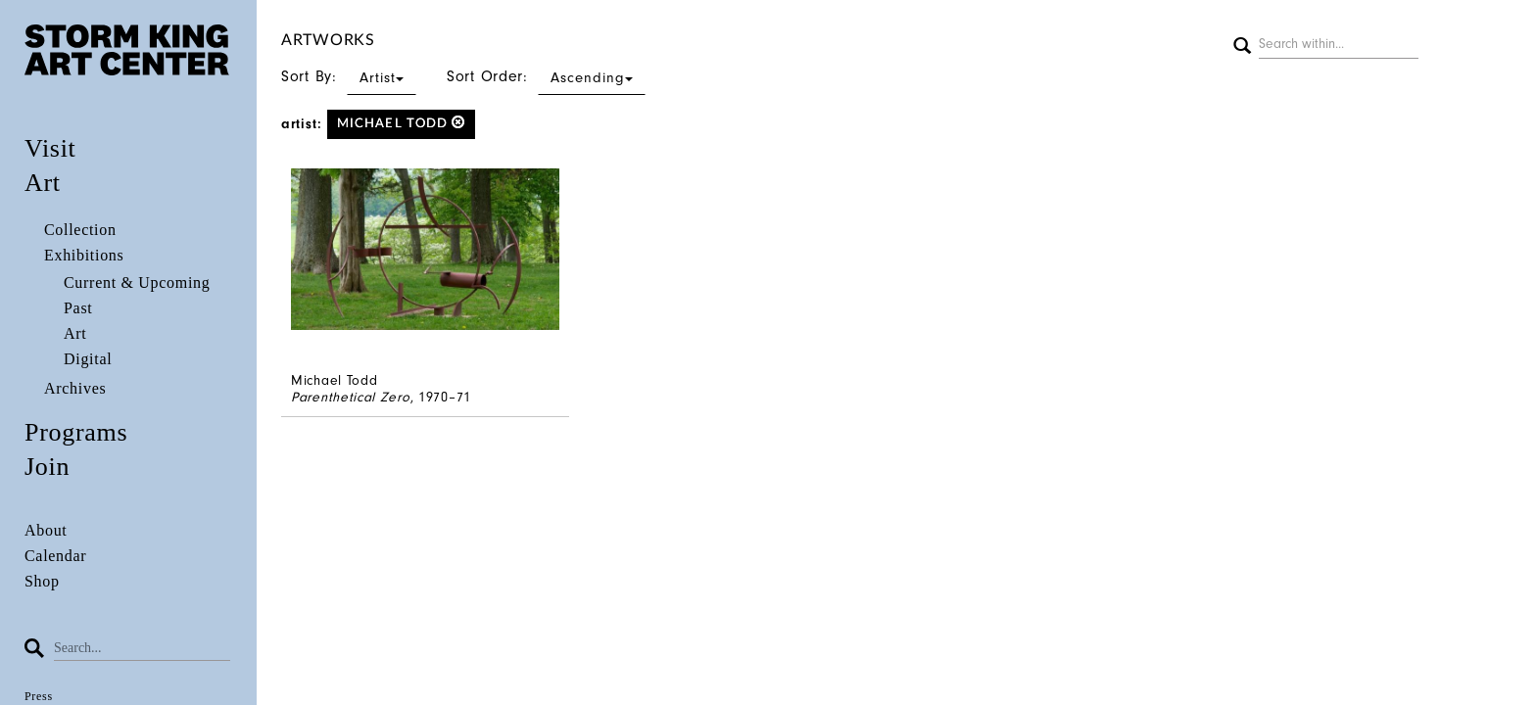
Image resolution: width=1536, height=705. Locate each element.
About (46, 530)
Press (38, 696)
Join (47, 466)
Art (42, 182)
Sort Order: (546, 76)
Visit (50, 148)
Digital (88, 359)
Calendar (55, 555)
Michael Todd (401, 123)
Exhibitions (83, 255)
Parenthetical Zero (350, 397)
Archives (75, 388)
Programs (75, 432)
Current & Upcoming (137, 282)
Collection (80, 229)
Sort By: (348, 76)
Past (78, 308)
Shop (42, 581)
